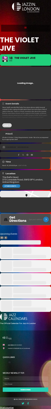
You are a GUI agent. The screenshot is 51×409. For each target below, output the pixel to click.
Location (10, 173)
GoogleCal (23, 147)
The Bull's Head (10, 177)
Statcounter (7, 407)
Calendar (11, 147)
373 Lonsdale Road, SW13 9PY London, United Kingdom (22, 180)
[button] (25, 27)
